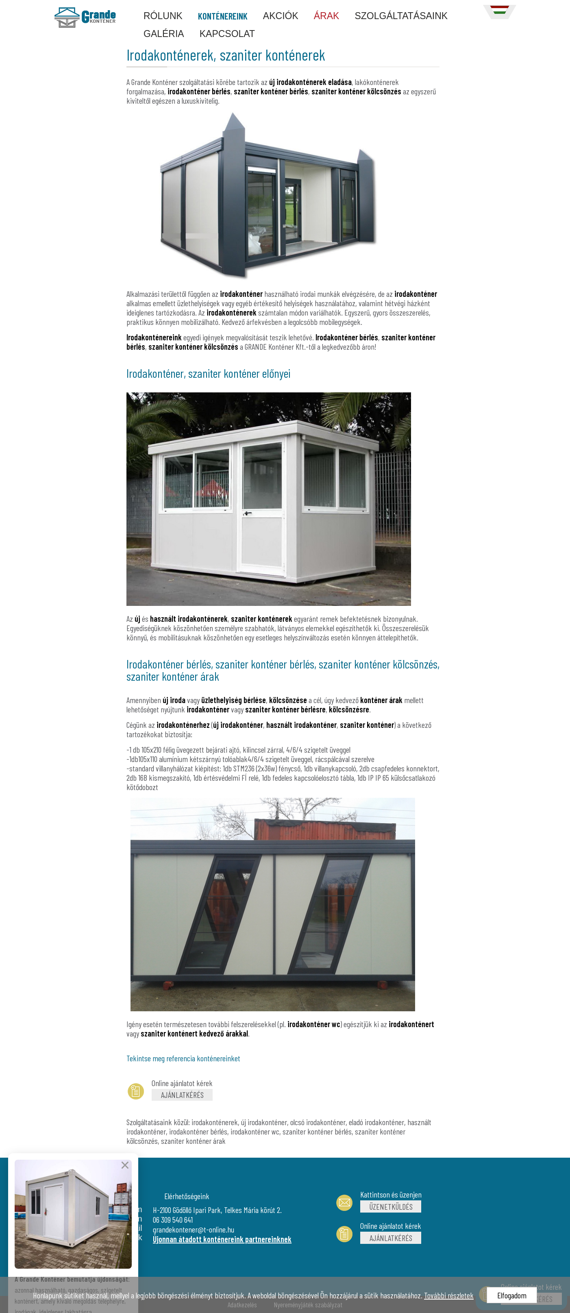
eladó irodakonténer (376, 1122)
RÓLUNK (163, 16)
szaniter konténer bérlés (317, 1131)
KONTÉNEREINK (223, 16)
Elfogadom (511, 1295)
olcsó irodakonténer (318, 1122)
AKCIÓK (280, 16)
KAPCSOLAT (227, 33)
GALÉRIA (164, 33)
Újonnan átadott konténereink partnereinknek (222, 1239)
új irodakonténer (264, 1122)
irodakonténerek (214, 1122)
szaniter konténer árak (193, 1140)
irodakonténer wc (255, 1131)
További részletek (449, 1295)
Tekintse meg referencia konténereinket (183, 1058)
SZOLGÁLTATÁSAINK (401, 16)
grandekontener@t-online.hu (193, 1229)
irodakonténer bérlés (198, 1131)
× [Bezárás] (125, 1187)
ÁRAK (326, 16)
